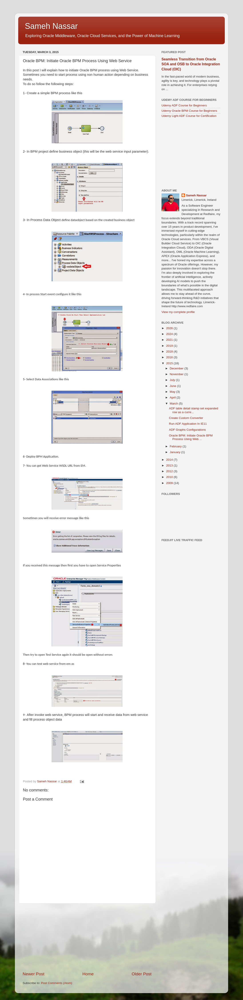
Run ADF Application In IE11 (188, 423)
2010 (170, 477)
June (173, 386)
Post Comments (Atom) (56, 983)
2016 (170, 357)
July (173, 380)
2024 (170, 334)
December (177, 368)
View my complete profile (178, 312)
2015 (170, 363)
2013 (170, 465)
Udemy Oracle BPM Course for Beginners (189, 110)
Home (88, 974)
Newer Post (33, 974)
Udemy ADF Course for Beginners (184, 105)
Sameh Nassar (51, 26)
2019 (170, 345)
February (176, 446)
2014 (170, 459)
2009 (170, 483)
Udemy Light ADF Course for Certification (189, 116)
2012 (170, 471)
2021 (170, 339)
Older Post (141, 974)
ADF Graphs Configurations (187, 429)
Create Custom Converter (186, 418)
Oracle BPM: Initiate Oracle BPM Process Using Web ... (191, 437)
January (175, 452)
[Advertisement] (87, 937)
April (173, 397)
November (177, 374)
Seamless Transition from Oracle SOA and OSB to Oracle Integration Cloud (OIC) (190, 64)
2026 (170, 328)
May (173, 391)
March (174, 403)
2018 (170, 351)
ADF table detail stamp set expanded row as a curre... (193, 410)
